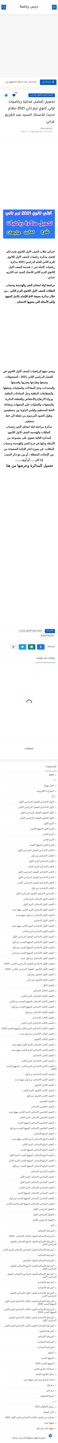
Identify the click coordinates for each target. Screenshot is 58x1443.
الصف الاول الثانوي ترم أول (40, 974)
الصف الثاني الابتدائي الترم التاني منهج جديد (32, 1050)
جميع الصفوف (47, 1395)
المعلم (51, 1352)
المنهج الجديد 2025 (44, 1363)
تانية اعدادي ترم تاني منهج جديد (39, 1379)
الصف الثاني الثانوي (44, 1085)
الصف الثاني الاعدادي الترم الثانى (37, 1060)
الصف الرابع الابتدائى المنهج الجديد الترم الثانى (31, 1160)
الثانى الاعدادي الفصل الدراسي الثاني (35, 882)
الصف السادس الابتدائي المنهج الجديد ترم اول (31, 1198)
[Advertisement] (29, 46)
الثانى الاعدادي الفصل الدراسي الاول (36, 872)
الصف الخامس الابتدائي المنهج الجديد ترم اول (32, 1128)
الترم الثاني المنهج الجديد (41, 845)
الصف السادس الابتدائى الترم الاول (37, 1182)
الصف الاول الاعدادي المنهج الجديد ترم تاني (33, 952)
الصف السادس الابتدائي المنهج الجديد (35, 1193)
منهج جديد (49, 1422)
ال (53, 796)
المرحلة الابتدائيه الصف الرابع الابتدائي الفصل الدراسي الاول (33, 1267)
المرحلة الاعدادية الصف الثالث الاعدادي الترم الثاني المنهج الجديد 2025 (30, 1310)
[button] (41, 647)
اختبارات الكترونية (45, 791)
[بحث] (3, 7)
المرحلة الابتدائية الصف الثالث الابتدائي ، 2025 (31, 1236)
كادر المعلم (48, 1412)
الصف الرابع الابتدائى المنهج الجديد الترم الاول (31, 1155)
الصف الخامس (47, 1101)
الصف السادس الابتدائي (42, 1171)
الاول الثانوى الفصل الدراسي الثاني (37, 818)
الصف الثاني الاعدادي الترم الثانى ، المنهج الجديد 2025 (31, 1067)
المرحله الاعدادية (46, 1341)
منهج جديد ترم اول (45, 1428)
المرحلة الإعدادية (46, 1282)
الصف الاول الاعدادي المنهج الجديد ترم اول (33, 947)
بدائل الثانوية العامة (45, 1374)
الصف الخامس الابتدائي (42, 1106)
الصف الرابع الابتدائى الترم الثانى (38, 1144)
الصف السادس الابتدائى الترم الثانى (36, 1187)
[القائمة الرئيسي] (54, 7)
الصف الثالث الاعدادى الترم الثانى (37, 1023)
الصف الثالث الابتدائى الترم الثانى (37, 996)
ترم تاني (50, 1390)
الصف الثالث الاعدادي (43, 1017)
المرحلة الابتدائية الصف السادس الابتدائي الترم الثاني (28, 1249)
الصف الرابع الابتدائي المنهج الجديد (37, 1149)
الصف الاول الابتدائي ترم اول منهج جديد (35, 915)
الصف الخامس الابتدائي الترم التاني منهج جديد (31, 1112)
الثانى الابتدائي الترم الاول (41, 861)
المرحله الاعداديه (46, 1347)
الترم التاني (48, 834)
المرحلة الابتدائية (46, 1230)
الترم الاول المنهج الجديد (42, 828)
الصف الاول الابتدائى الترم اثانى (38, 899)
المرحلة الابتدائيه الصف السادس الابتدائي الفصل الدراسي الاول (31, 1275)
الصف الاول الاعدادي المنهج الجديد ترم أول (33, 942)
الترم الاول (49, 823)
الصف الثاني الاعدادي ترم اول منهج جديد (34, 1079)
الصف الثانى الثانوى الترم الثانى (38, 1090)
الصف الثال (48, 985)
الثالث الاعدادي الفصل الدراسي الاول (36, 850)
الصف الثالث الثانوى (44, 1039)
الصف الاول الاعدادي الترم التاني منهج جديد (33, 925)
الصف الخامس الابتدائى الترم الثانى (36, 1117)
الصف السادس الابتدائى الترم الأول (37, 1176)
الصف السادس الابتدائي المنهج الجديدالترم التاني (30, 1203)
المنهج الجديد (47, 1358)
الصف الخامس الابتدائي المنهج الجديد (35, 1122)
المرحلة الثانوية (47, 636)
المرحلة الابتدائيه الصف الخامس (38, 1260)
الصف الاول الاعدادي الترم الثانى (38, 931)
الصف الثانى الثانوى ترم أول (40, 1095)
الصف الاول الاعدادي (44, 920)
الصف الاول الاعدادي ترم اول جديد (37, 958)
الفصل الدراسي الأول (43, 1209)
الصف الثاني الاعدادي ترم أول (39, 1074)
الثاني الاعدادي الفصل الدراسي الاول (36, 877)
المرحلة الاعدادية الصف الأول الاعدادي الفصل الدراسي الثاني (33, 1294)
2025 (51, 775)
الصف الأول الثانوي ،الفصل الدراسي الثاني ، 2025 (29, 969)
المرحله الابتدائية (46, 1336)
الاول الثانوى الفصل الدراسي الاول (37, 812)
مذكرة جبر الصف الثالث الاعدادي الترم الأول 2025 (29, 1417)
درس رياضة (29, 7)
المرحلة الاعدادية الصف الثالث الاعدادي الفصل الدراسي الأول (32, 1319)
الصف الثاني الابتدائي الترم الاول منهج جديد (33, 1044)
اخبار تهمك (49, 785)
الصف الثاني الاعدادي (43, 1055)
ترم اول (50, 1385)
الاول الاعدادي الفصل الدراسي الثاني (36, 807)
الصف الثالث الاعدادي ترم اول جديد (36, 1033)
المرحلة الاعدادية (46, 1287)
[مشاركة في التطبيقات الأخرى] (13, 647)
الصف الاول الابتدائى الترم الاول (38, 904)
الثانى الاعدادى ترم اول (43, 888)
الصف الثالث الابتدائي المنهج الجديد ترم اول (32, 1006)
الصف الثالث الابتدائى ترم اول (39, 1012)
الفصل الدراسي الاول (43, 1214)
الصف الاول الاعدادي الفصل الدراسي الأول (33, 936)
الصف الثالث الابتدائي (43, 990)
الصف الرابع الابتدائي (44, 1133)
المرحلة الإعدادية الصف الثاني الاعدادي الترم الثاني (29, 1325)
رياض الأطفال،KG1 (44, 1406)
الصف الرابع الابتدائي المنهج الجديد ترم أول (33, 1166)
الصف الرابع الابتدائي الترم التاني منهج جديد (33, 1139)
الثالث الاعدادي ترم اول (42, 855)
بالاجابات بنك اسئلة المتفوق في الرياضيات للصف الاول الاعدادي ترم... (20, 82)
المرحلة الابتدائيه (46, 1255)
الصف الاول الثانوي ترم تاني (41, 95)
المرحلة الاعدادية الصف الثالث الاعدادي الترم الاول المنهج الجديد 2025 (30, 1302)
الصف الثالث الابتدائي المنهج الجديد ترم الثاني (31, 1001)
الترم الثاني (48, 839)
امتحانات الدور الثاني (44, 1368)
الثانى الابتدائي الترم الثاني (41, 866)
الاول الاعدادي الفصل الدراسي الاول (36, 801)
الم (52, 1225)
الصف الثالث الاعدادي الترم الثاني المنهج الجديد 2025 (28, 1028)
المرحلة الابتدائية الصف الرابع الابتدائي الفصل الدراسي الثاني (33, 1242)
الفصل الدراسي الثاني (43, 1220)
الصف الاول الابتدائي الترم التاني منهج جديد (33, 909)
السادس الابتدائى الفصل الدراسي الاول (35, 893)
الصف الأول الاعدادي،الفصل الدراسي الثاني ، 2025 (29, 963)
